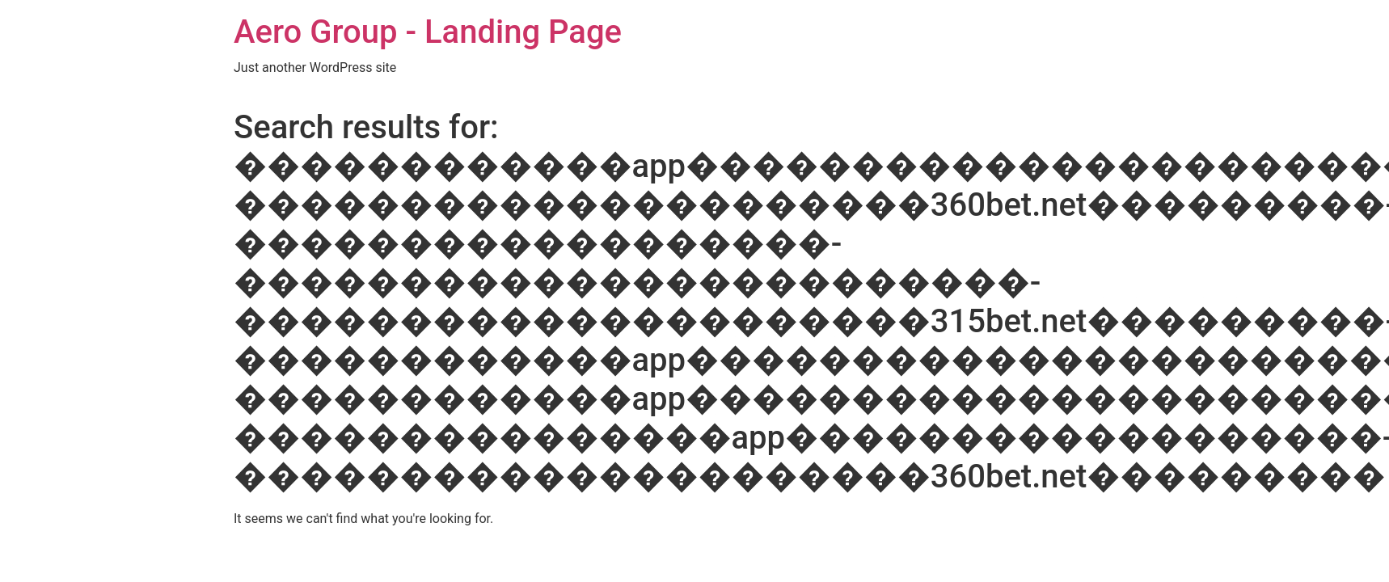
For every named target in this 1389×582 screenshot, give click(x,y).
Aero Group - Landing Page (428, 32)
